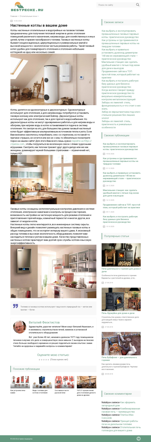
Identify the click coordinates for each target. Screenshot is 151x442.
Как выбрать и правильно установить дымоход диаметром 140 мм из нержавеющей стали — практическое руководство (122, 177)
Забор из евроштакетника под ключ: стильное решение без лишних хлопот (121, 114)
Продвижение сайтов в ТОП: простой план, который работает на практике (120, 74)
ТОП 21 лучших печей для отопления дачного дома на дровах (86, 392)
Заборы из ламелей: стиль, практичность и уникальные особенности (117, 124)
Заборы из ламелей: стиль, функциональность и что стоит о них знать (121, 105)
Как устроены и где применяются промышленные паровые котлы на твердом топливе (120, 43)
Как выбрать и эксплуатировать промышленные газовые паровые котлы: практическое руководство (120, 33)
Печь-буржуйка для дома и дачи (118, 313)
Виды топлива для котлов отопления (40, 391)
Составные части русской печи (62, 391)
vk (139, 439)
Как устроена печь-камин (18, 391)
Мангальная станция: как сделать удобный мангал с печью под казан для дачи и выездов (121, 65)
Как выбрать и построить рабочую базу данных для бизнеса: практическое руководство (120, 83)
